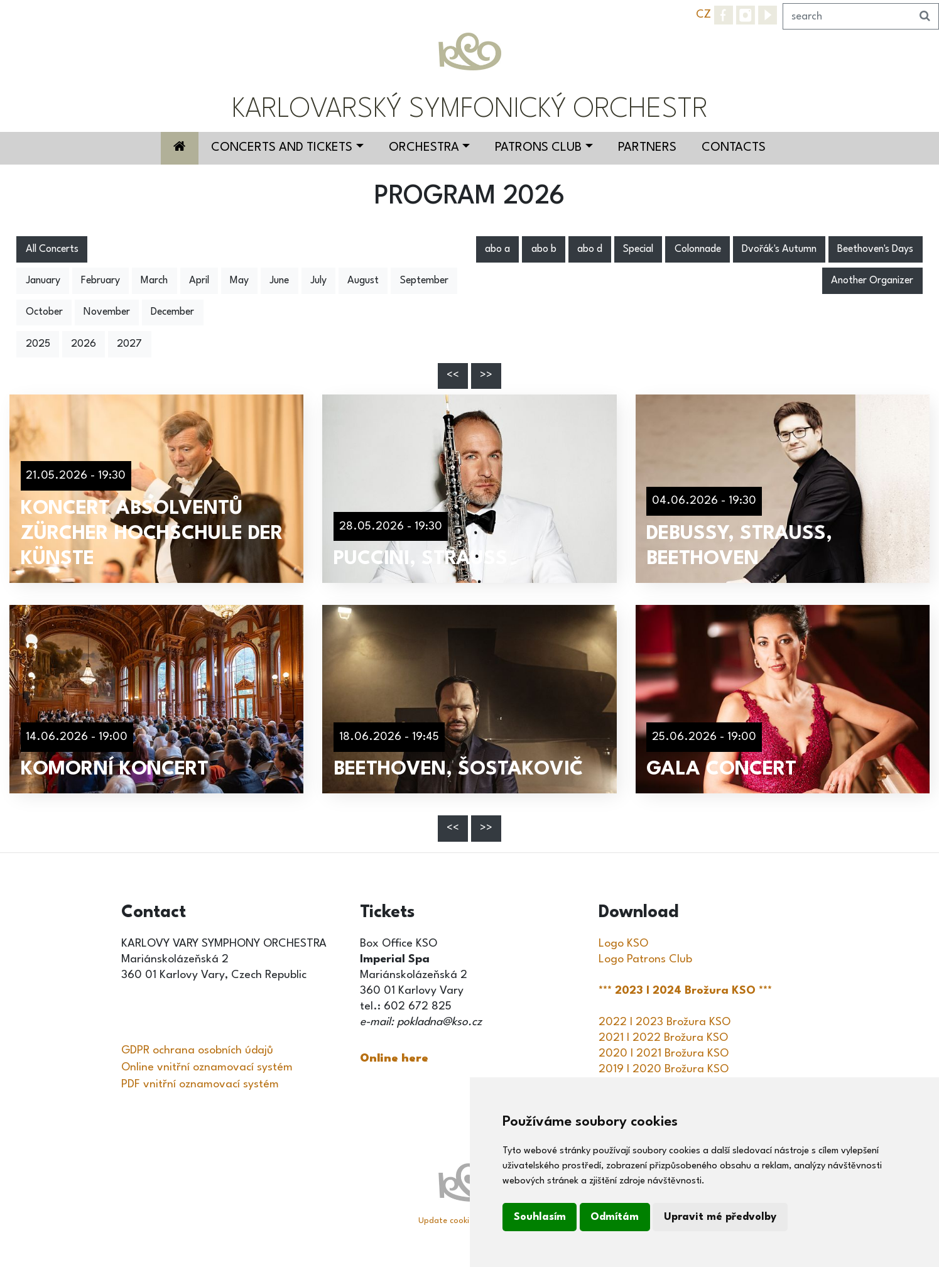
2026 (83, 344)
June (279, 281)
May (239, 281)
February (100, 281)
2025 (38, 344)
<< (453, 376)
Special (638, 249)
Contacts (734, 147)
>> (486, 376)
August (363, 281)
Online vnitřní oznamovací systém (207, 1067)
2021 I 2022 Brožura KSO (663, 1037)
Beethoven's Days (875, 249)
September (424, 281)
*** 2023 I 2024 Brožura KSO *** (687, 990)
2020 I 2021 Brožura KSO (664, 1053)
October (44, 312)
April (199, 281)
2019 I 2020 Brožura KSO (664, 1069)
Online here (394, 1058)
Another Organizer (872, 281)
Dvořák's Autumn (779, 249)
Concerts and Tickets (281, 147)
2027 (129, 344)
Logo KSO (623, 943)
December (172, 312)
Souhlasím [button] (540, 1217)
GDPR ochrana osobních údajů (197, 1050)
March (154, 281)
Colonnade (698, 249)
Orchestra (424, 147)
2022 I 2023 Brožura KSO (664, 1022)
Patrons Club (538, 147)
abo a (497, 249)
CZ (703, 14)
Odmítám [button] (614, 1217)
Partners (647, 147)
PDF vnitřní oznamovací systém (200, 1084)
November (107, 312)
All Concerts (52, 249)
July (318, 281)
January (43, 281)
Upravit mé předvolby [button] (720, 1217)
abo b (543, 249)
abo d (589, 249)
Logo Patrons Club (645, 959)
